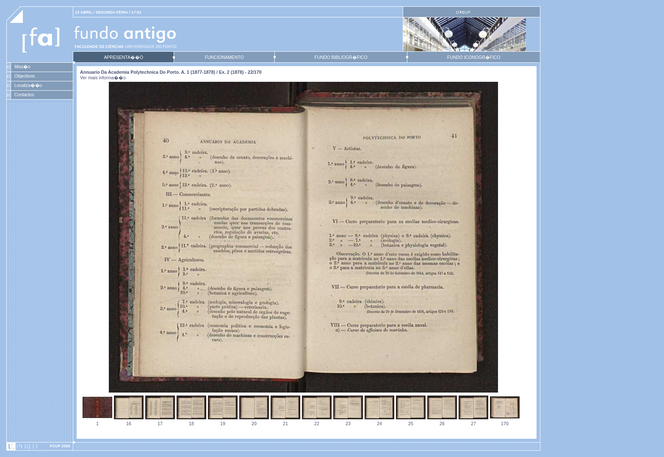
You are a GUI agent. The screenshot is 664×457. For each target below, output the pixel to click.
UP (464, 12)
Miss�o (22, 66)
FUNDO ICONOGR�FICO (474, 57)
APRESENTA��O (123, 57)
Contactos (24, 94)
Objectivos (24, 75)
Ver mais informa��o (103, 77)
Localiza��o (28, 85)
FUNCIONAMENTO (224, 57)
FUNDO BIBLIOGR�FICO (340, 57)
